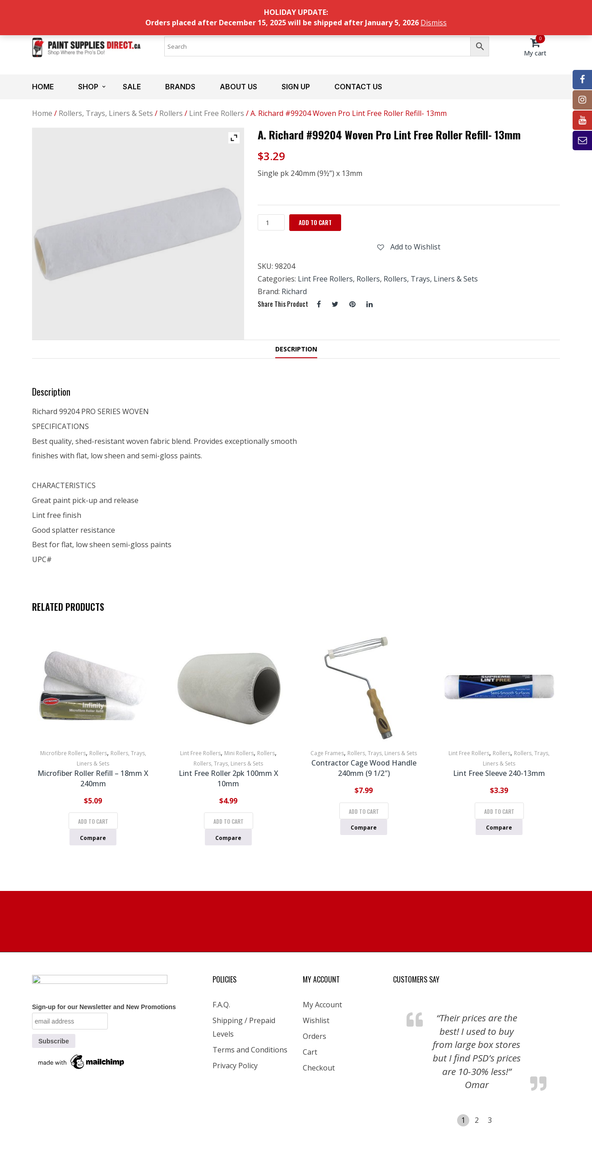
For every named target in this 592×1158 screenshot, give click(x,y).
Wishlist (316, 1020)
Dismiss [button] (434, 23)
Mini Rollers (239, 753)
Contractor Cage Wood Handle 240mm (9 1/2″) (363, 768)
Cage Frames (327, 753)
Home (43, 86)
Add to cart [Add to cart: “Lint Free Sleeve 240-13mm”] (499, 811)
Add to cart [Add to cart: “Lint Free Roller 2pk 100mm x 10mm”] (228, 821)
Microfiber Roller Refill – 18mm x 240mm (92, 778)
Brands (180, 86)
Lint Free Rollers (216, 113)
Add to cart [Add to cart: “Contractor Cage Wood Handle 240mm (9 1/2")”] (364, 811)
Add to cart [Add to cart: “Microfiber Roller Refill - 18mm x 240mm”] (93, 821)
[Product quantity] (271, 222)
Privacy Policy (235, 1065)
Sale (132, 86)
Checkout (319, 1068)
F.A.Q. (221, 1005)
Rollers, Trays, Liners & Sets (106, 113)
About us (238, 86)
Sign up (296, 86)
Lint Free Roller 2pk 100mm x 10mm (228, 778)
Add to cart (315, 222)
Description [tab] (296, 349)
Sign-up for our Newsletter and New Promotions (104, 1006)
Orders (314, 1036)
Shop (88, 86)
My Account (322, 1005)
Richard (294, 291)
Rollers (171, 113)
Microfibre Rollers (63, 753)
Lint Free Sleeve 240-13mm (499, 773)
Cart (310, 1052)
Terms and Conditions (250, 1050)
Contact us (358, 86)
